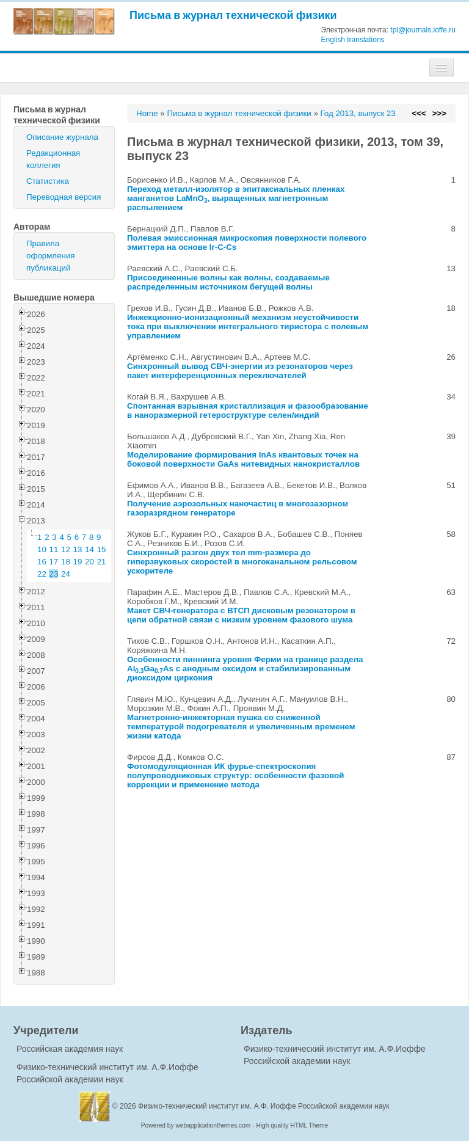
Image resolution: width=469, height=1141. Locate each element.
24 (65, 573)
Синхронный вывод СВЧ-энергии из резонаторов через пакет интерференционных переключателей (240, 371)
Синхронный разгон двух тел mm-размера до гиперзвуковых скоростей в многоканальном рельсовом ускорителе (242, 561)
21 (101, 561)
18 (65, 561)
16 (41, 561)
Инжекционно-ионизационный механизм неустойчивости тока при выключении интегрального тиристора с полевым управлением (247, 326)
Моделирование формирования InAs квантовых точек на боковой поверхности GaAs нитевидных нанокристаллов (243, 459)
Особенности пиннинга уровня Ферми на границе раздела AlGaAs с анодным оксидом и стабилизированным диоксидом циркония (245, 668)
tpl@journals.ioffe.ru (423, 30)
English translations (353, 39)
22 (41, 573)
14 (89, 549)
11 (54, 549)
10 (41, 549)
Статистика (47, 181)
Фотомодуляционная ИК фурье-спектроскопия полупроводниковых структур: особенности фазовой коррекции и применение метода (235, 775)
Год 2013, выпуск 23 (358, 113)
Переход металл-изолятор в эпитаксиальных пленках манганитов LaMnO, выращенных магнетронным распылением (235, 198)
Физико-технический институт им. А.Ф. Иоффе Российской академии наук (264, 1106)
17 (54, 561)
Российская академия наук (69, 1049)
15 (101, 549)
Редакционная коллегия (53, 159)
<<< (419, 113)
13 (77, 549)
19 (77, 561)
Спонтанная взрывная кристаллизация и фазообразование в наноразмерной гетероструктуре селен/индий (247, 410)
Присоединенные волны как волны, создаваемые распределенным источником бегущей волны (228, 282)
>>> (439, 113)
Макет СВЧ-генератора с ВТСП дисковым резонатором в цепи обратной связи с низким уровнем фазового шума (241, 615)
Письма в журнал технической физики (233, 15)
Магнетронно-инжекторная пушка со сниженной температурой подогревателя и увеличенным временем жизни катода (241, 726)
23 (54, 573)
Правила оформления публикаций (50, 255)
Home (147, 113)
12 (65, 549)
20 (89, 561)
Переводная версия (63, 197)
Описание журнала (62, 137)
